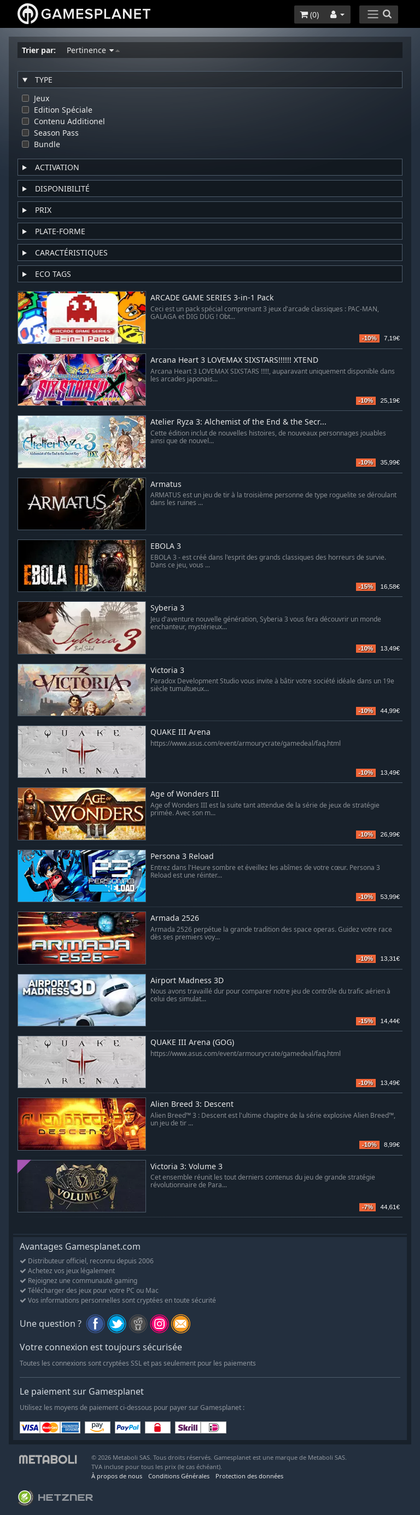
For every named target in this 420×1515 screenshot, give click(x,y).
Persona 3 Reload (182, 856)
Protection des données (249, 1476)
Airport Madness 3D (187, 980)
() (309, 14)
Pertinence (93, 50)
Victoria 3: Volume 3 (186, 1166)
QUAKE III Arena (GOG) (192, 1042)
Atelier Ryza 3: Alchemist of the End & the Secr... (238, 422)
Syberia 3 (167, 608)
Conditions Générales (178, 1476)
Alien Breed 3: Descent (192, 1104)
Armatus (166, 484)
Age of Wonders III (184, 794)
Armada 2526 (174, 918)
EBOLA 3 (165, 546)
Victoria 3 (167, 670)
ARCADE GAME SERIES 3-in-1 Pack (211, 298)
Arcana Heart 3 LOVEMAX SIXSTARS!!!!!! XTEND (234, 360)
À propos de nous (116, 1476)
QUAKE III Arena (180, 732)
